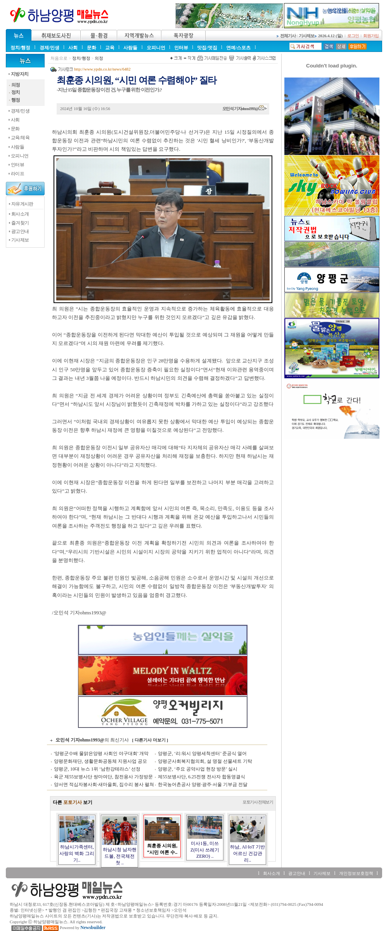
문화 (91, 47)
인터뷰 (181, 47)
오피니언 (156, 47)
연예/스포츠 (238, 47)
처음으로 (59, 58)
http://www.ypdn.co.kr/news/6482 (102, 69)
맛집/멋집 (207, 47)
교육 (109, 47)
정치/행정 (20, 47)
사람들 (130, 47)
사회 (73, 47)
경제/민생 (49, 47)
